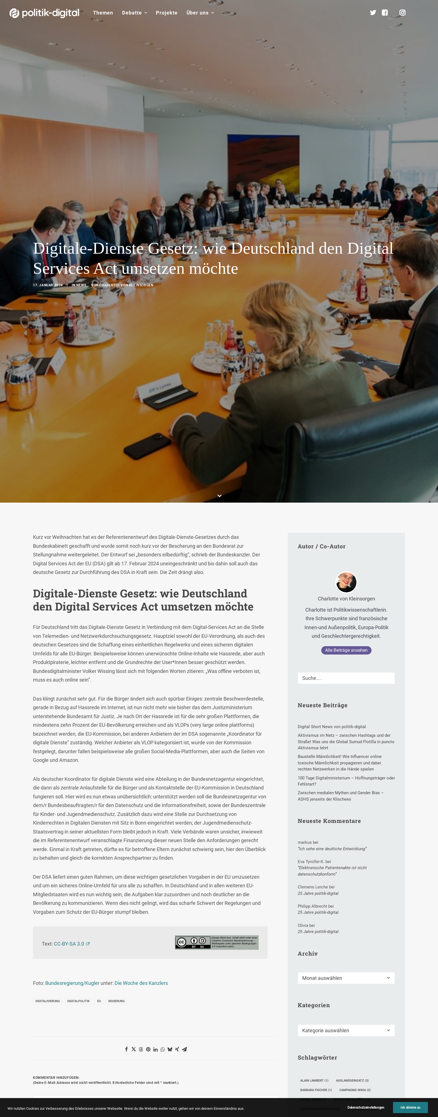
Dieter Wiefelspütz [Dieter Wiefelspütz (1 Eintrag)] (352, 935)
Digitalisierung (47, 837)
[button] (426, 13)
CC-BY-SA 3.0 (69, 780)
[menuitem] (103, 13)
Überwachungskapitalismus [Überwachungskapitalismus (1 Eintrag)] (325, 1020)
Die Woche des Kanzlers (141, 819)
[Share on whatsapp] (162, 885)
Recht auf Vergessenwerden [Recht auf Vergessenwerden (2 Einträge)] (325, 992)
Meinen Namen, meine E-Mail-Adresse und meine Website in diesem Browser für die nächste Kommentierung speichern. (137, 1027)
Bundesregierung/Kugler (72, 819)
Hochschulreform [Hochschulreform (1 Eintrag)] (318, 964)
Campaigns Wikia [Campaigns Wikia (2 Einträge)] (355, 926)
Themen (103, 13)
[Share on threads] (140, 885)
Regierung (116, 837)
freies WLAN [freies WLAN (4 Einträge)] (357, 954)
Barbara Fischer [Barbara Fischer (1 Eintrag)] (316, 926)
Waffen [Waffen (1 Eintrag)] (334, 1002)
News (81, 203)
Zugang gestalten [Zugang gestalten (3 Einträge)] (317, 1011)
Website (210, 996)
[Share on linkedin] (155, 885)
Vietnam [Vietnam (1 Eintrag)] (309, 1002)
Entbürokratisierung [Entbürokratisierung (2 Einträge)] (320, 945)
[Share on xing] (177, 885)
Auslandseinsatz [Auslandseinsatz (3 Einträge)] (352, 916)
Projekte (166, 13)
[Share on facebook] (126, 885)
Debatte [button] (134, 13)
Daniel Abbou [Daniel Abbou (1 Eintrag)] (313, 935)
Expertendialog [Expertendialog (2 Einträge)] (362, 945)
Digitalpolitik (78, 837)
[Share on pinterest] (148, 885)
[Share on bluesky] (169, 885)
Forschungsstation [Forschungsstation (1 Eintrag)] (319, 954)
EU (99, 837)
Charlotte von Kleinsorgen (126, 203)
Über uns (200, 13)
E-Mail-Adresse (136, 996)
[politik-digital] (44, 13)
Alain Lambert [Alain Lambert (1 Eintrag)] (314, 916)
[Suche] (346, 514)
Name (41, 996)
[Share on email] (184, 885)
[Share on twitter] (133, 885)
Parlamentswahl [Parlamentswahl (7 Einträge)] (317, 983)
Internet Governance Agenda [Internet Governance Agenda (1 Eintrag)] (326, 973)
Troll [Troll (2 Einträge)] (366, 992)
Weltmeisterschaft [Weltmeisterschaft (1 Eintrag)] (368, 1002)
